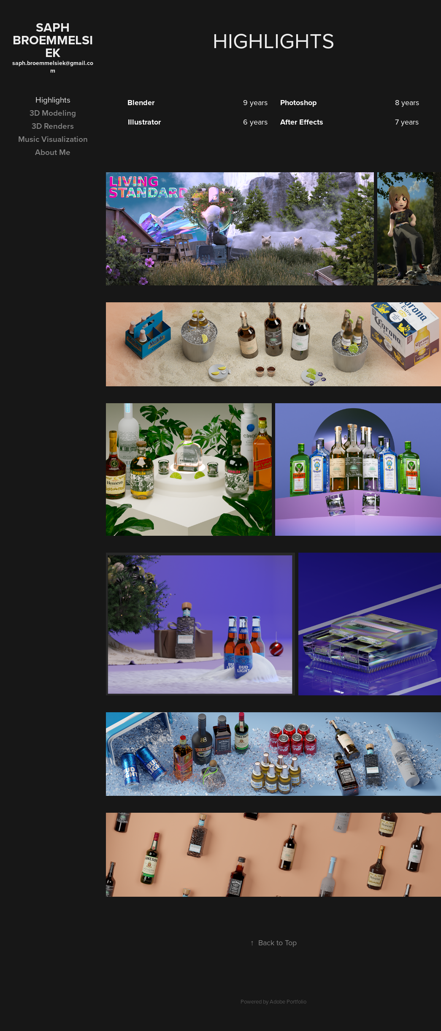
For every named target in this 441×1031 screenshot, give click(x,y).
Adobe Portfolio (288, 1001)
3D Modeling (53, 113)
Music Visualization (53, 139)
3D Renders (53, 126)
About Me (52, 152)
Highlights (52, 99)
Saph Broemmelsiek (53, 40)
